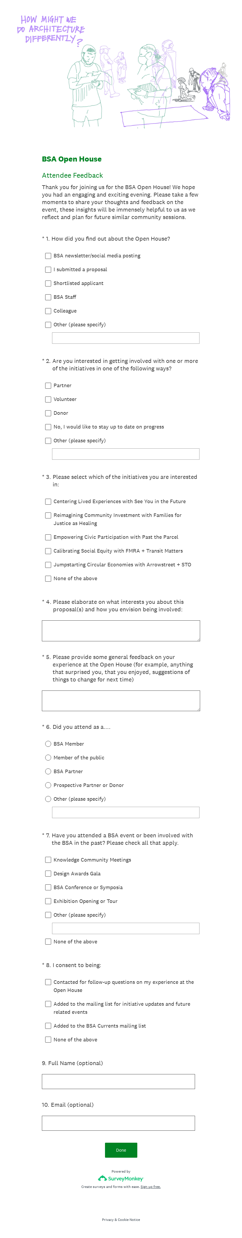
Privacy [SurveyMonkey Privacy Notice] (108, 1219)
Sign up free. (151, 1186)
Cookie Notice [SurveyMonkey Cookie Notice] (129, 1219)
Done (121, 1150)
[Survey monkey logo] (121, 1178)
